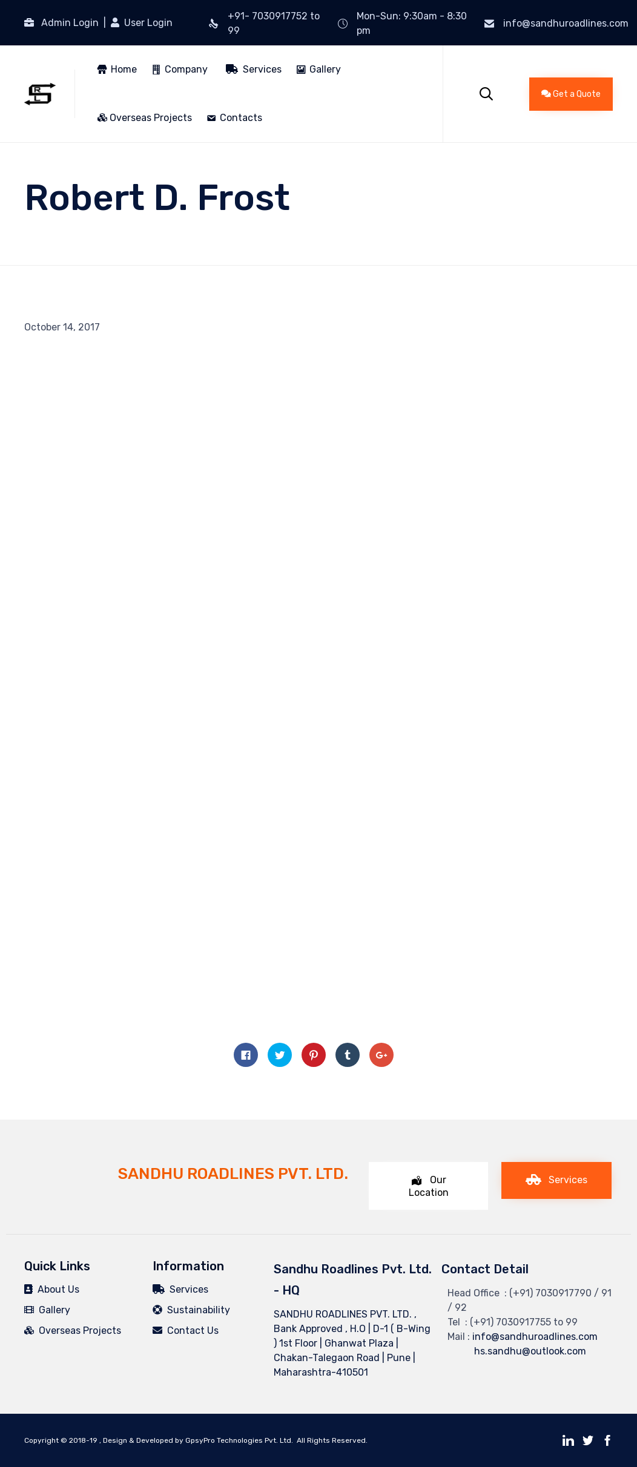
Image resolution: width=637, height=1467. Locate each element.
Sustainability (191, 1310)
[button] (571, 94)
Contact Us (186, 1330)
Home (124, 69)
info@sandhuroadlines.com (566, 23)
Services (254, 69)
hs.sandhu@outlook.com (516, 1351)
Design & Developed (138, 1440)
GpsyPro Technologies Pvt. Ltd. (239, 1440)
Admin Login (70, 22)
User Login (147, 22)
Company (186, 69)
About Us (51, 1289)
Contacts (241, 117)
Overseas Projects (144, 117)
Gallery (325, 69)
